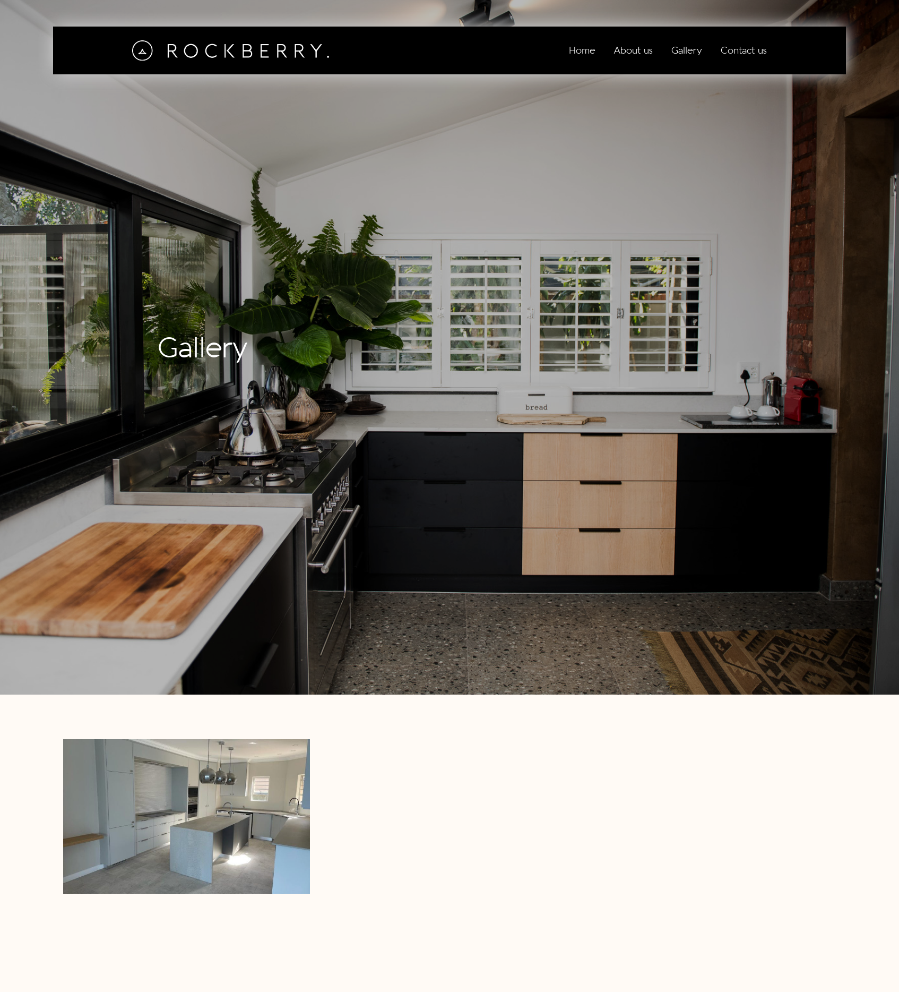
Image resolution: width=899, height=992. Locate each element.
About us (633, 50)
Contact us (744, 50)
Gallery (686, 50)
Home (582, 50)
